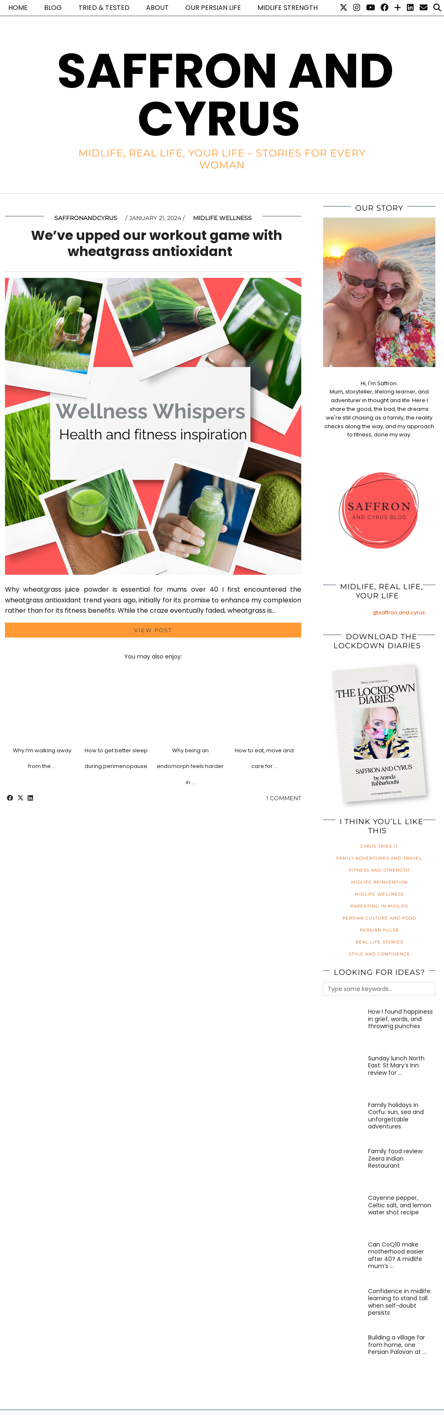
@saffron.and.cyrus (399, 612)
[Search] (437, 8)
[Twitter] (343, 8)
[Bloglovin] (397, 8)
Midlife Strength (287, 7)
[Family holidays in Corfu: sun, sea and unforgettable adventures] (343, 1122)
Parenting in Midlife (379, 906)
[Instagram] (356, 8)
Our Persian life (213, 7)
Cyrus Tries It (379, 846)
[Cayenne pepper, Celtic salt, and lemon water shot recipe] (343, 1215)
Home (18, 7)
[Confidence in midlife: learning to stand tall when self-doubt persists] (343, 1308)
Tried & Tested (104, 7)
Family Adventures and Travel (379, 858)
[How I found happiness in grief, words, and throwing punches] (343, 1028)
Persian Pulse (379, 930)
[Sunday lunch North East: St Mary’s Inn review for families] (343, 1075)
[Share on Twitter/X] (20, 798)
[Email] (423, 8)
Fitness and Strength (379, 870)
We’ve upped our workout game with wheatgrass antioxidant (156, 243)
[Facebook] (384, 8)
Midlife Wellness (222, 218)
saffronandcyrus (85, 218)
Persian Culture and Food (379, 918)
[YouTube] (370, 8)
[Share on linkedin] (30, 798)
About (157, 7)
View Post (153, 630)
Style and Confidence (379, 954)
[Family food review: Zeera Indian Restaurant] (343, 1168)
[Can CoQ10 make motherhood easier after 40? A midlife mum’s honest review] (343, 1261)
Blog (53, 7)
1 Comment (283, 798)
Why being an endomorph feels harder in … (190, 766)
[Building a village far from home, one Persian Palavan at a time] (343, 1354)
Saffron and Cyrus (225, 94)
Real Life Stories (379, 942)
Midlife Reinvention (379, 882)
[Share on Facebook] (10, 798)
